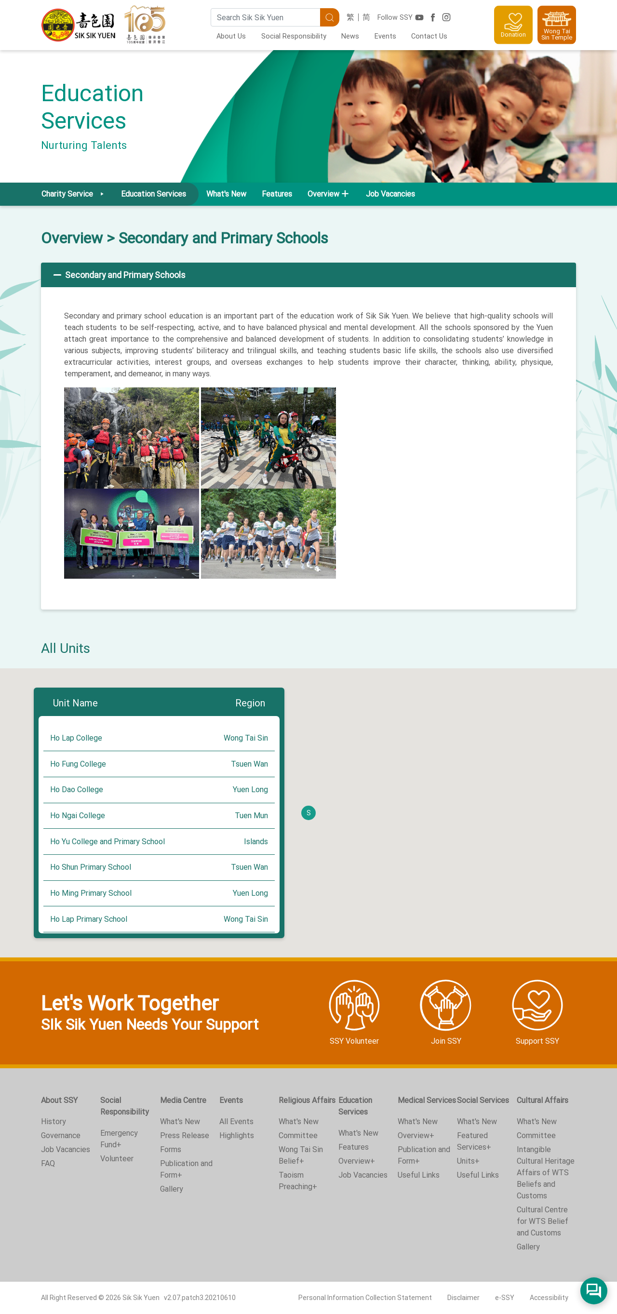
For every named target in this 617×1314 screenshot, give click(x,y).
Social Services (483, 1100)
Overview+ (356, 1161)
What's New (226, 194)
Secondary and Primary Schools (118, 275)
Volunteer (117, 1158)
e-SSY (504, 1297)
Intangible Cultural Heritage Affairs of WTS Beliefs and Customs (546, 1172)
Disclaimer (463, 1297)
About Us (231, 36)
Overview (72, 238)
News (350, 36)
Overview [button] (323, 194)
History (53, 1121)
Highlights (236, 1135)
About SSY (59, 1100)
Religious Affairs (307, 1100)
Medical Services (427, 1100)
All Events (236, 1121)
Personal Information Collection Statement (365, 1297)
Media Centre (183, 1100)
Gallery (171, 1189)
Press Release (184, 1135)
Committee (298, 1135)
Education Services (355, 1106)
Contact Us (429, 36)
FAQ (48, 1163)
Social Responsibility (293, 36)
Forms (170, 1149)
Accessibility (549, 1297)
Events (385, 36)
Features (277, 194)
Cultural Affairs (542, 1100)
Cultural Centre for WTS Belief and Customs (542, 1221)
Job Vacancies (390, 194)
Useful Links (419, 1175)
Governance (60, 1135)
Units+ (468, 1161)
